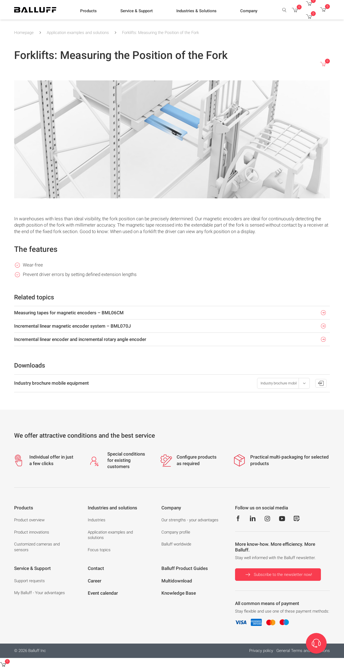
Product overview (29, 520)
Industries (96, 520)
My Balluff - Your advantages (39, 592)
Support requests (29, 580)
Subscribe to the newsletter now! (278, 574)
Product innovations (31, 532)
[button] (88, 11)
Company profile (175, 532)
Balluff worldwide (176, 544)
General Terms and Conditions (303, 650)
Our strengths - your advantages (189, 520)
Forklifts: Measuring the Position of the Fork (160, 32)
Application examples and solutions (78, 32)
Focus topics (99, 549)
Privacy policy (261, 650)
